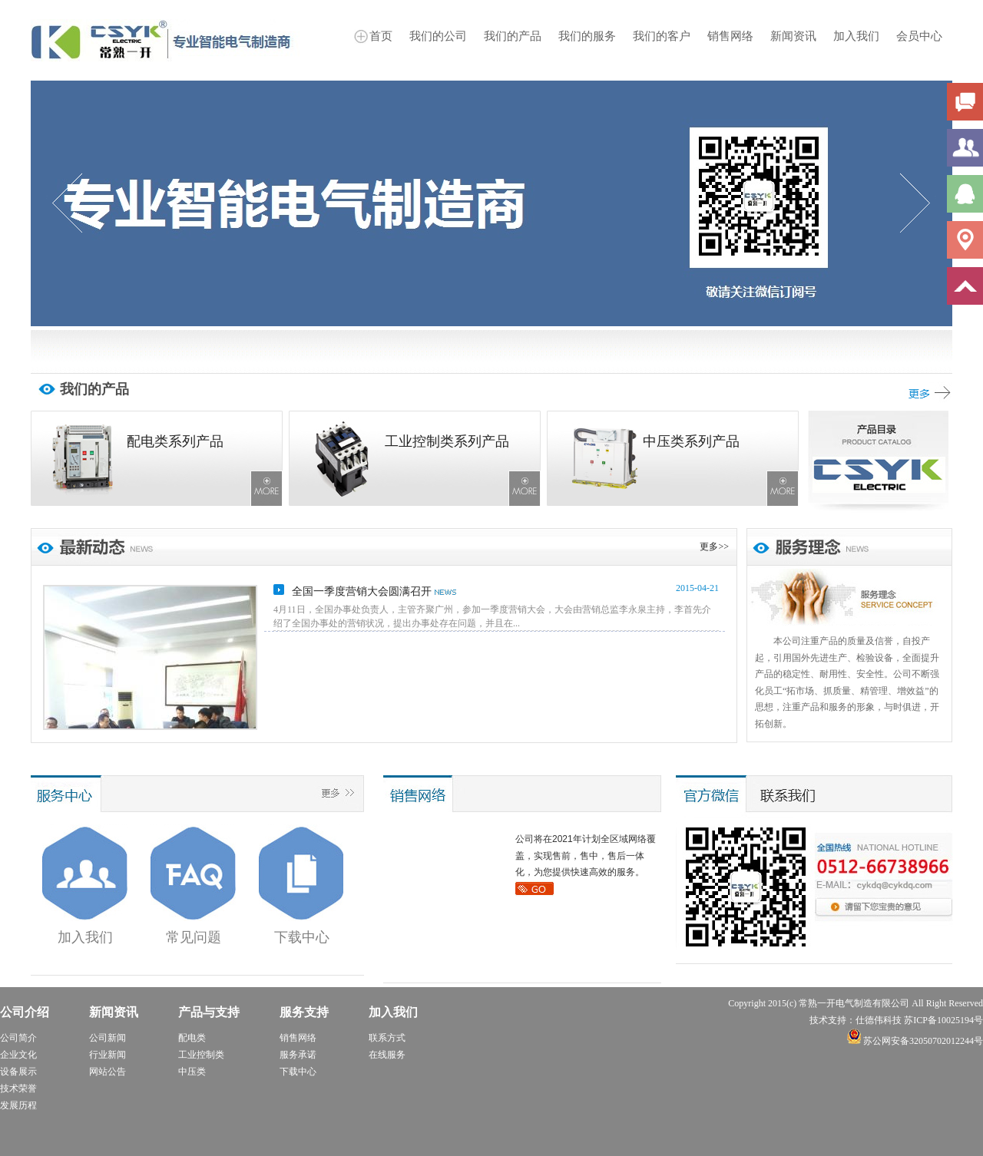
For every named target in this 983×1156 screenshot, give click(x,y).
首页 (380, 36)
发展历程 (18, 1105)
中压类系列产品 (691, 441)
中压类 (192, 1071)
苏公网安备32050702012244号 (915, 1040)
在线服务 (387, 1054)
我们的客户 (661, 36)
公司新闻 (107, 1037)
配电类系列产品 (175, 441)
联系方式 (387, 1037)
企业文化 (18, 1054)
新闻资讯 (793, 36)
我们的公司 (438, 36)
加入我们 (856, 36)
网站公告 (107, 1071)
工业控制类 (201, 1054)
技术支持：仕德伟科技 (855, 1020)
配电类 (192, 1037)
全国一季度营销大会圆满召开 (362, 591)
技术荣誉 (18, 1088)
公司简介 (18, 1037)
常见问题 (193, 937)
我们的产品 (512, 36)
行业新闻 (107, 1054)
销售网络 (730, 36)
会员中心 (919, 36)
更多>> (714, 546)
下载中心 (301, 937)
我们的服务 (587, 36)
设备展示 (18, 1071)
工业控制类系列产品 (447, 441)
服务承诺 (298, 1054)
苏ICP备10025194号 (943, 1020)
